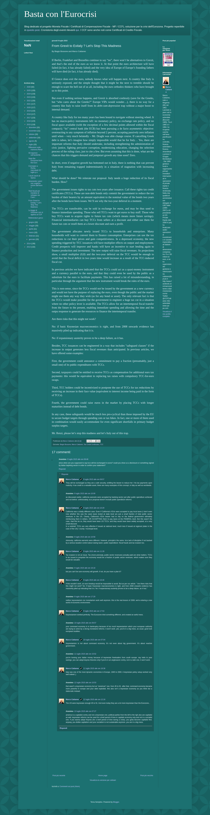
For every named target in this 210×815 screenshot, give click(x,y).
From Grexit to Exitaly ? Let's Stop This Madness (34, 204)
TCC (101, 444)
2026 (29, 87)
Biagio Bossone (65, 444)
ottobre (32, 134)
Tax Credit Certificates (91, 444)
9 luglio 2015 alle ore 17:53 (93, 611)
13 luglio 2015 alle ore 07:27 (85, 711)
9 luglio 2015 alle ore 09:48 (77, 459)
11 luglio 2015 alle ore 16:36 (94, 668)
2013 (29, 247)
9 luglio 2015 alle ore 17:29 (84, 597)
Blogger (116, 802)
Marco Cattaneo (77, 444)
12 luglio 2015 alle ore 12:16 (94, 699)
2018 (29, 114)
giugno (32, 222)
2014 (29, 244)
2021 (29, 104)
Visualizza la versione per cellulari (103, 780)
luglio (31, 144)
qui (77, 30)
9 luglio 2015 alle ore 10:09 (84, 493)
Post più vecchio (146, 776)
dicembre (33, 127)
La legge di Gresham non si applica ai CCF (35, 212)
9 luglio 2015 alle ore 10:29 (93, 508)
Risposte (64, 474)
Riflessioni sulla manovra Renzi (35, 148)
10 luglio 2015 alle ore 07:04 (94, 640)
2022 (29, 101)
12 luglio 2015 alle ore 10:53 (85, 683)
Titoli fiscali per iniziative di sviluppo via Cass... (34, 194)
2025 (29, 90)
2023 (29, 97)
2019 (29, 111)
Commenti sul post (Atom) (70, 786)
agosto (32, 141)
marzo (31, 232)
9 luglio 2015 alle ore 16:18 (84, 568)
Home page (102, 776)
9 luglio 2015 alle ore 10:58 (84, 537)
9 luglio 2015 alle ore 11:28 (93, 551)
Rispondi (62, 469)
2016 (29, 121)
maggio (32, 226)
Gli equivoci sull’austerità (34, 154)
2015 (29, 125)
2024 (29, 94)
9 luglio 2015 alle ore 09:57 (93, 479)
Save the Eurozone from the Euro (35, 160)
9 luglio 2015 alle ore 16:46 (93, 580)
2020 (29, 107)
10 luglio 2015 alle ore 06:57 (85, 623)
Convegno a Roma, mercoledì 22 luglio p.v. (34, 169)
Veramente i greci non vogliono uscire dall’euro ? (35, 184)
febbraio (32, 236)
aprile (31, 229)
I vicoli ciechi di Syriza (34, 177)
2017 (29, 118)
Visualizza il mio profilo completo (167, 314)
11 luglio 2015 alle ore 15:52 (85, 654)
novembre (33, 131)
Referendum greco (35, 218)
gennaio (32, 239)
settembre (33, 138)
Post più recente (58, 776)
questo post (33, 30)
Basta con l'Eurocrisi (60, 14)
